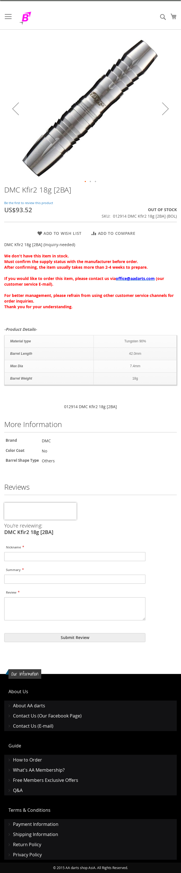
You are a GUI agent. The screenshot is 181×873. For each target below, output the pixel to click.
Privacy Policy (27, 855)
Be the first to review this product (28, 203)
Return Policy (27, 844)
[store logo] (40, 18)
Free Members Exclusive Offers (45, 780)
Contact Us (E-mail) (33, 726)
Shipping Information (35, 834)
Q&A (18, 790)
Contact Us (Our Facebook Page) (47, 716)
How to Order (27, 760)
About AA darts (29, 706)
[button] (15, 109)
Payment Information (35, 824)
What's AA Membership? (39, 770)
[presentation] (40, 511)
